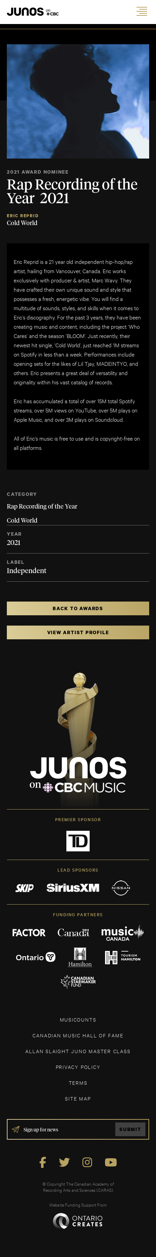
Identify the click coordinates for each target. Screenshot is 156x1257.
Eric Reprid (23, 216)
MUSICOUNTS (78, 1019)
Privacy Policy (78, 1066)
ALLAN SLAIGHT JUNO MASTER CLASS (77, 1051)
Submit (130, 1129)
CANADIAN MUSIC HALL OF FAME (77, 1035)
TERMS (78, 1082)
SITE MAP (78, 1098)
